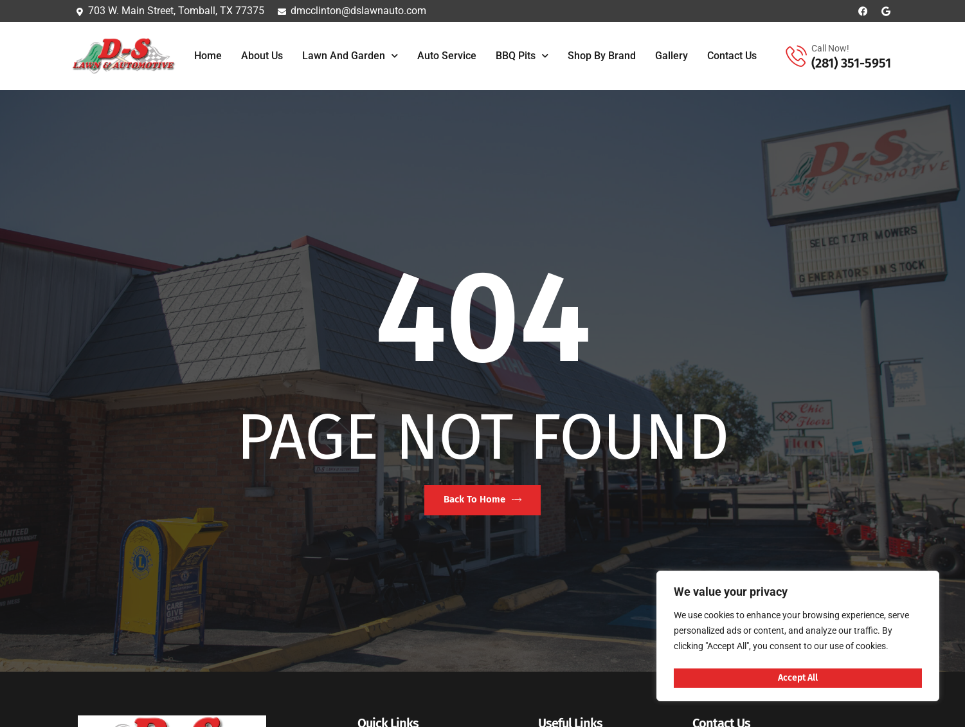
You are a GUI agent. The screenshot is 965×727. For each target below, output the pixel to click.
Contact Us (732, 56)
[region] (797, 638)
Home (208, 56)
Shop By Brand (602, 56)
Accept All (798, 677)
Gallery (671, 56)
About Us (262, 56)
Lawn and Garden (350, 56)
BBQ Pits (522, 56)
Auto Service (446, 56)
